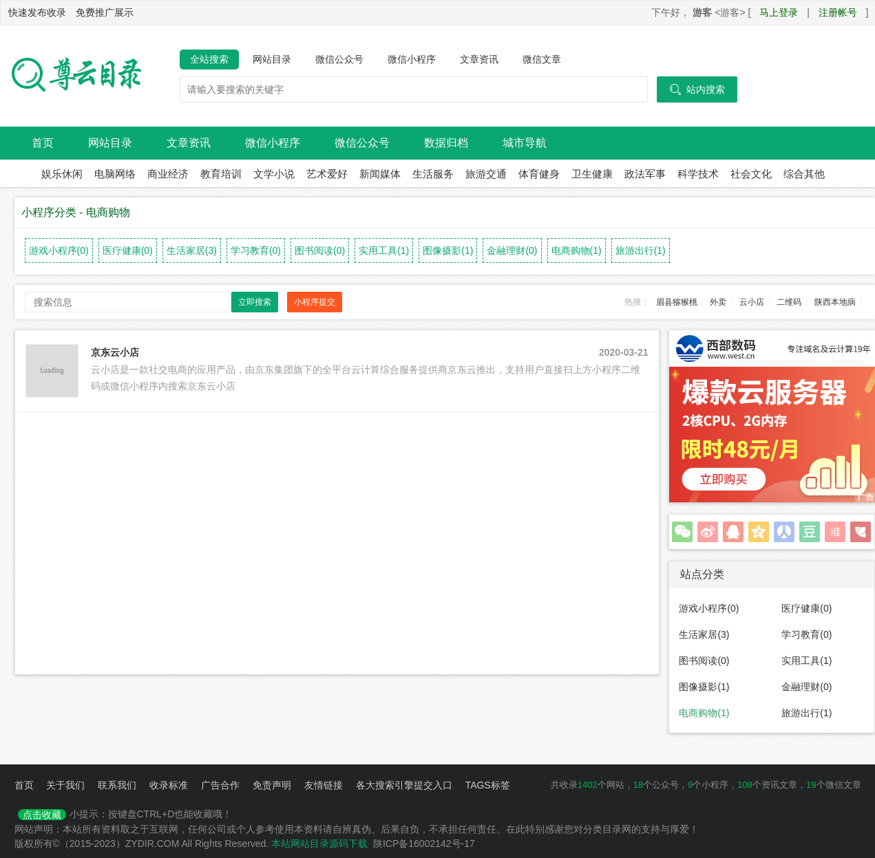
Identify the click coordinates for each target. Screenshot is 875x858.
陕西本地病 (835, 302)
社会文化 (751, 174)
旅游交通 (486, 174)
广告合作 (220, 785)
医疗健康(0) (128, 250)
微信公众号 (339, 59)
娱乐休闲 (62, 174)
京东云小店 (115, 352)
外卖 (718, 302)
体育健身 (539, 174)
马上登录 (778, 12)
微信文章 (542, 59)
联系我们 (117, 785)
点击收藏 (42, 814)
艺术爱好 (327, 174)
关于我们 (65, 785)
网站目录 (272, 59)
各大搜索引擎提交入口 (404, 785)
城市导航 (525, 143)
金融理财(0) (512, 250)
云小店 (751, 302)
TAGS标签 (487, 785)
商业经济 (168, 174)
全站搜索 (209, 59)
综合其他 (804, 174)
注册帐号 (838, 12)
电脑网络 (115, 174)
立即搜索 (254, 302)
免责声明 (272, 785)
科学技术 (698, 174)
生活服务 (433, 174)
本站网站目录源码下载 (319, 843)
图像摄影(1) (448, 250)
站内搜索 (697, 89)
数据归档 (446, 143)
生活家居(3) (192, 250)
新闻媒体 (380, 174)
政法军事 (645, 174)
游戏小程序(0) (59, 250)
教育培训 (221, 174)
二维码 (789, 302)
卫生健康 (592, 174)
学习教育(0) (256, 250)
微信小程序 (412, 59)
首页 (43, 143)
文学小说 (274, 174)
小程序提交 (314, 302)
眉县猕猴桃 (676, 302)
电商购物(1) (576, 250)
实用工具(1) (384, 250)
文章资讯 (479, 59)
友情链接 (323, 785)
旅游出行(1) (640, 250)
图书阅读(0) (320, 250)
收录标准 (168, 785)
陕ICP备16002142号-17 (424, 843)
